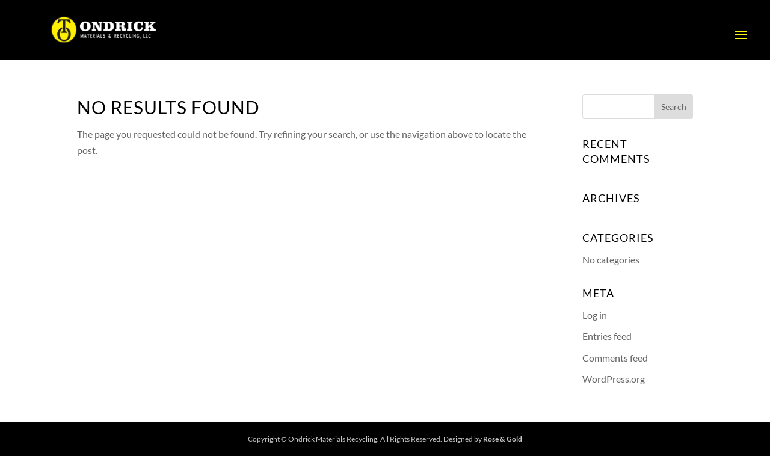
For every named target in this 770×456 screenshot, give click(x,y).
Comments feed (615, 357)
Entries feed (607, 336)
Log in (594, 315)
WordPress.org (613, 378)
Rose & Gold (502, 438)
